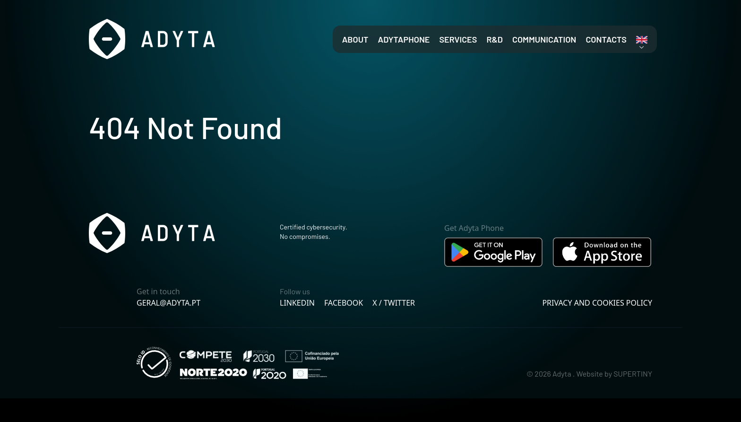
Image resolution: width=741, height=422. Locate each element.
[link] (641, 40)
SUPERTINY (632, 373)
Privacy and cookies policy (597, 303)
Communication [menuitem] (544, 39)
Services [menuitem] (458, 39)
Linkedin (297, 303)
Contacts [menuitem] (606, 39)
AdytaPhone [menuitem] (404, 39)
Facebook (343, 303)
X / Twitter (393, 303)
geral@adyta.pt (168, 303)
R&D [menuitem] (494, 39)
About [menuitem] (355, 39)
